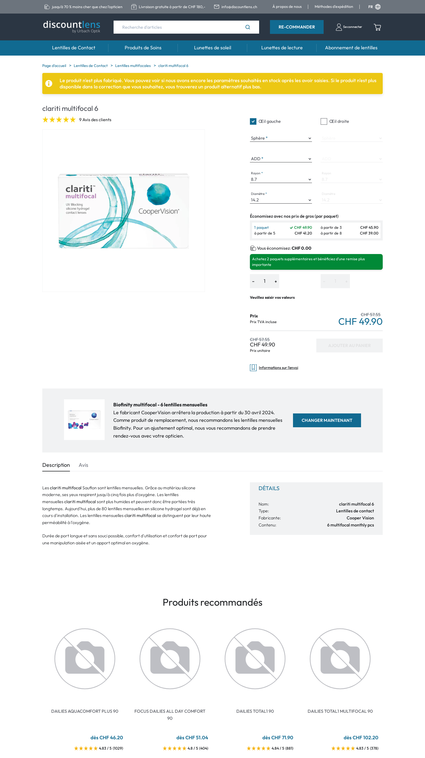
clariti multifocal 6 (173, 65)
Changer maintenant (327, 420)
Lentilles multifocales (133, 65)
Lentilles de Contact (73, 47)
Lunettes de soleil (212, 47)
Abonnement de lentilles (351, 47)
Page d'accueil (54, 65)
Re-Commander (297, 27)
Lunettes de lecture (282, 47)
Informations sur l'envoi (274, 367)
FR (374, 6)
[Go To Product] (84, 658)
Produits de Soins (143, 47)
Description (56, 464)
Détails (269, 488)
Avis (83, 464)
